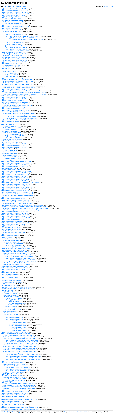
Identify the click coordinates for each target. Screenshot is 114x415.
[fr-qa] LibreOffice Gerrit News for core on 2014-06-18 (14, 394)
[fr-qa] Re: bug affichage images (10, 142)
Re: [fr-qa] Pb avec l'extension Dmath (11, 29)
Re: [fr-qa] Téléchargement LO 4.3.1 (11, 126)
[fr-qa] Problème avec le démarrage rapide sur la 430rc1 (15, 190)
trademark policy (32, 413)
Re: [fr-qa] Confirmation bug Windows (11, 65)
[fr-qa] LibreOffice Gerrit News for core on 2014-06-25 (14, 234)
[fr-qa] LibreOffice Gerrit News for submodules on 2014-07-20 (16, 13)
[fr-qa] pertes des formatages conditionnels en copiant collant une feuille (19, 407)
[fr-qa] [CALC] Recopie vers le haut (10, 374)
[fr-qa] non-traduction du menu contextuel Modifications (15, 200)
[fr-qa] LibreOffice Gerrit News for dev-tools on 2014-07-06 (16, 171)
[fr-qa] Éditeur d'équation (7, 290)
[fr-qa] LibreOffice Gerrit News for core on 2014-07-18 (14, 62)
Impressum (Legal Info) (12, 411)
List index (110, 6)
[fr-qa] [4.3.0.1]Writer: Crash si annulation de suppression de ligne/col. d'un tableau (22, 205)
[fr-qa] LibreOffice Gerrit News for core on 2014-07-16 (14, 95)
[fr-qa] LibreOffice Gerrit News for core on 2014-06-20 (14, 390)
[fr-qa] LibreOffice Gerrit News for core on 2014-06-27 (14, 219)
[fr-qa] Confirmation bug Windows (9, 63)
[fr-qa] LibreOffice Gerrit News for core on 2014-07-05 (14, 176)
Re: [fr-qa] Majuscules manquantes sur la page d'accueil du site (18, 335)
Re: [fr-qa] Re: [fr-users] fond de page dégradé (14, 54)
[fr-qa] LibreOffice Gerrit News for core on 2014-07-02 (14, 185)
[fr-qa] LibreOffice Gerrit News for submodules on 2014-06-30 (16, 197)
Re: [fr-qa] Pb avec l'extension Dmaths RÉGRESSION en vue (22, 36)
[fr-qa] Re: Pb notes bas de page (10, 274)
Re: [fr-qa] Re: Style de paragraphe (12, 240)
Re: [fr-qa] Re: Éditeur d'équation (13, 298)
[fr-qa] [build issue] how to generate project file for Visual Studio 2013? (19, 399)
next (23, 6)
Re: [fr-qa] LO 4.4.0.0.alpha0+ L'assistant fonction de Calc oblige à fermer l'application (24, 92)
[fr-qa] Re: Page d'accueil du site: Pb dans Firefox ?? (16, 253)
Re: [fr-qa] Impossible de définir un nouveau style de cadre (17, 79)
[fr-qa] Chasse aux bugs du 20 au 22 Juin (11, 402)
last (25, 6)
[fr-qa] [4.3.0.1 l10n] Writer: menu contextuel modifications (15, 382)
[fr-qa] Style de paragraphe (7, 237)
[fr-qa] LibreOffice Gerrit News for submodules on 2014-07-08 (16, 163)
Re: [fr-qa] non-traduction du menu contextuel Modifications (17, 201)
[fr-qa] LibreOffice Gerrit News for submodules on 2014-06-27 (16, 218)
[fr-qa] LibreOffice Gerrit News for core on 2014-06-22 (14, 271)
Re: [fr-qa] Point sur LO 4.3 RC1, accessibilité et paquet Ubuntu (18, 288)
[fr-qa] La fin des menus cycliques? (10, 277)
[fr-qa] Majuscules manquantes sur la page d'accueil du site (16, 333)
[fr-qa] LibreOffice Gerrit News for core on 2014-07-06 (14, 173)
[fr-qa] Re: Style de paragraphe (10, 238)
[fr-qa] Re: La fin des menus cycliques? (12, 279)
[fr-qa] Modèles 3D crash (7, 148)
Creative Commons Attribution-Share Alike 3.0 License (75, 411)
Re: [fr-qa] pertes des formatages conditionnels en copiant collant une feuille (21, 409)
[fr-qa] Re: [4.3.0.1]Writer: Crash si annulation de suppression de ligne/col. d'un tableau (26, 210)
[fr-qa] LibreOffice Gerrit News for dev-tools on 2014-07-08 (16, 161)
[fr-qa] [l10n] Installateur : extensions (10, 235)
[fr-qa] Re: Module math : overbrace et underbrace (15, 102)
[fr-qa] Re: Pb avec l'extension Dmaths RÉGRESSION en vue (23, 37)
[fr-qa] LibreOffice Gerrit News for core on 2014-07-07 (14, 166)
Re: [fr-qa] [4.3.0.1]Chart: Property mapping (13, 372)
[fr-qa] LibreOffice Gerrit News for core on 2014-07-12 (14, 119)
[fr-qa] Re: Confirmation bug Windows (12, 66)
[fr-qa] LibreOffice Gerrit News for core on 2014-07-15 (14, 97)
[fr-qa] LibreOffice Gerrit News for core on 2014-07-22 (14, 9)
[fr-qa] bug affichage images (8, 140)
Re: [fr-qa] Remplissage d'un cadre (11, 169)
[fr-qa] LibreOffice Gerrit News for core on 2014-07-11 (14, 144)
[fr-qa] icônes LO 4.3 (6, 68)
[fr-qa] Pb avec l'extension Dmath (9, 28)
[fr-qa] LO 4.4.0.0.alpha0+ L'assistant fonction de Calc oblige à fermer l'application (22, 91)
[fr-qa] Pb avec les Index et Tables (9, 226)
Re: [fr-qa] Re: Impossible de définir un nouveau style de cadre (19, 86)
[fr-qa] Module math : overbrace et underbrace (12, 100)
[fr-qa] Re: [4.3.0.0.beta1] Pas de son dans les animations (15, 248)
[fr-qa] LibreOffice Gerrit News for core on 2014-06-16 (14, 406)
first (18, 6)
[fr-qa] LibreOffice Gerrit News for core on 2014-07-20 (14, 15)
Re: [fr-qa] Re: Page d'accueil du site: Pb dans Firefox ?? (20, 256)
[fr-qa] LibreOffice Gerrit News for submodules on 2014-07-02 (16, 184)
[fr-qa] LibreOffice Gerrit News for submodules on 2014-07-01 (16, 187)
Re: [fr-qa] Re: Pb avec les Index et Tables (14, 230)
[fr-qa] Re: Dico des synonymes (10, 285)
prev (20, 6)
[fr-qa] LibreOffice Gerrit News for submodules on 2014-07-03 (16, 179)
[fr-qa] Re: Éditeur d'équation (9, 291)
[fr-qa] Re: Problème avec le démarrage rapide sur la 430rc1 (17, 192)
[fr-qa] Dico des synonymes (8, 283)
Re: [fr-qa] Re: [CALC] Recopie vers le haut (15, 378)
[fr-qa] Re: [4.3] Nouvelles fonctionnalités (12, 123)
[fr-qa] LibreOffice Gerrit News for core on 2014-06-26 (14, 224)
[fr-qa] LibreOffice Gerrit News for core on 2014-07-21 (14, 12)
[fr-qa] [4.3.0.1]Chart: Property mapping (11, 361)
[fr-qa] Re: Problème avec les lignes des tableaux (14, 398)
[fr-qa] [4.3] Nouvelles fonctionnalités (10, 121)
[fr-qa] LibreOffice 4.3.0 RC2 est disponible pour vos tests (15, 174)
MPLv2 (20, 412)
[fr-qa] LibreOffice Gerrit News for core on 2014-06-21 (14, 332)
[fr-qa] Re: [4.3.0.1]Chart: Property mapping (13, 362)
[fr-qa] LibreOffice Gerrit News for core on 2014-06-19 (14, 393)
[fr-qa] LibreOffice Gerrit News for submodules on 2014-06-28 (16, 214)
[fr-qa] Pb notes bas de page (8, 272)
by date (106, 6)
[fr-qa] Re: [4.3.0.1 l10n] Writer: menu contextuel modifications (19, 388)
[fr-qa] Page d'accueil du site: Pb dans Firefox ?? (13, 250)
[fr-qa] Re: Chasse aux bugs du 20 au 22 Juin (13, 404)
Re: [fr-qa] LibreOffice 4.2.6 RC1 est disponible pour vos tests (17, 111)
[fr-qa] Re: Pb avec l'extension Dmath (15, 42)
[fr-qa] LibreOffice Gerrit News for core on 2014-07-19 (14, 25)
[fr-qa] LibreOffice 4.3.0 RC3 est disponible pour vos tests (15, 26)
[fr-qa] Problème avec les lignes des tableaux (12, 396)
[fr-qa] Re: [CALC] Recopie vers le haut (12, 375)
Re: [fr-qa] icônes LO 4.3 (8, 70)
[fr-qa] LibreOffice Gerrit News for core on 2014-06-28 (14, 216)
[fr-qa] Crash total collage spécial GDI (10, 17)
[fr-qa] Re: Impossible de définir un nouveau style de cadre (17, 84)
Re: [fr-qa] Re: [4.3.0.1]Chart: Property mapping (18, 369)
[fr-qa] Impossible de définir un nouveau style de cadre (15, 78)
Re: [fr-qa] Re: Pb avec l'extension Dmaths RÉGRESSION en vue (26, 39)
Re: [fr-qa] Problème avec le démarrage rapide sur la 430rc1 (17, 193)
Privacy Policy (3, 411)
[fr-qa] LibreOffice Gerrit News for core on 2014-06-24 (14, 267)
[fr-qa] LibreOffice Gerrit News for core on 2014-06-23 (14, 269)
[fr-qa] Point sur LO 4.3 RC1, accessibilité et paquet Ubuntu (16, 287)
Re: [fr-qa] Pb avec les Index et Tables (11, 227)
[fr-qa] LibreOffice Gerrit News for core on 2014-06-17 (14, 401)
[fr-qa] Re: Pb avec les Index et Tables (11, 229)
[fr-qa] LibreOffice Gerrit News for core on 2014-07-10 (14, 145)
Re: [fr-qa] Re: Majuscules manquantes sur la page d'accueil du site (23, 356)
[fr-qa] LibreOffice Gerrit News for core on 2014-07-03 (14, 181)
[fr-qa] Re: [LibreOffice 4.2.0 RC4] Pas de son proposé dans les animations (20, 107)
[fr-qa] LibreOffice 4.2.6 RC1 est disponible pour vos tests (15, 110)
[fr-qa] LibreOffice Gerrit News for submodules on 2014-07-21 (16, 10)
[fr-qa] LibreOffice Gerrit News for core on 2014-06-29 (14, 213)
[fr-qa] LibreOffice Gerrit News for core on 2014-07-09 (14, 147)
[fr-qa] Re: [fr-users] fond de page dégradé (11, 52)
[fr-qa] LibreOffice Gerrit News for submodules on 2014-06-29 (16, 211)
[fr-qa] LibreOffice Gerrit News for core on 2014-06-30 (14, 198)
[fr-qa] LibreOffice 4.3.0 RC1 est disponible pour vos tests (15, 391)
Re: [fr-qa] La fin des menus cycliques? (12, 280)
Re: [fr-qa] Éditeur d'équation (9, 293)
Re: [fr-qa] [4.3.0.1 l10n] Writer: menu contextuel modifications (18, 383)
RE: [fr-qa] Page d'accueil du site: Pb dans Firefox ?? (15, 251)
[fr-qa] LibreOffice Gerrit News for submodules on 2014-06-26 (16, 222)
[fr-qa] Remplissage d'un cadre (8, 168)
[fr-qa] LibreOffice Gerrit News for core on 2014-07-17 (14, 89)
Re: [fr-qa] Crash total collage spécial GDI (12, 18)
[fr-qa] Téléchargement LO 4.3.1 (9, 124)
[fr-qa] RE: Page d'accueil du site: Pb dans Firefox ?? (16, 264)
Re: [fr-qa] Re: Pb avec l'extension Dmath (17, 47)
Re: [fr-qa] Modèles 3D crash (9, 150)
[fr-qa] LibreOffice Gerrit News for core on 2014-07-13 (14, 108)
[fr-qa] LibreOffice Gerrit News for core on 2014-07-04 (14, 177)
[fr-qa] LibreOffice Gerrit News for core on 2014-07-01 (14, 189)
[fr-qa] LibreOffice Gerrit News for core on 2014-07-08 (14, 164)
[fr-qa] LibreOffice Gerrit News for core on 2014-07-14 (14, 99)
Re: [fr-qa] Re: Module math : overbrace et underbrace (17, 103)
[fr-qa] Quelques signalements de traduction (12, 221)
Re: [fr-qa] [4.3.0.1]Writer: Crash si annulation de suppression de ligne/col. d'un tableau (24, 206)
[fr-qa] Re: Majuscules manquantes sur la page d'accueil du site (22, 341)
